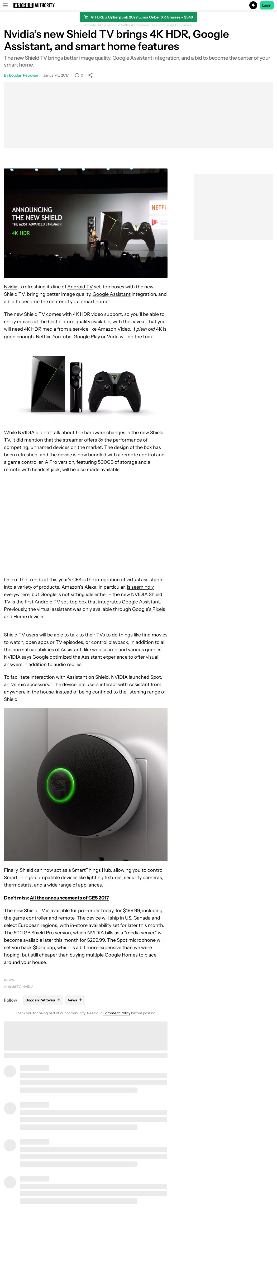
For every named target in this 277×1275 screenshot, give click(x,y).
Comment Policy (116, 1013)
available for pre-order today (82, 910)
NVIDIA (28, 986)
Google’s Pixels (148, 609)
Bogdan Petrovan (23, 75)
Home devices (29, 617)
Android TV (80, 287)
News (9, 980)
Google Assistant (112, 294)
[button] (138, 5)
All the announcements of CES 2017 (69, 898)
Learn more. (184, 25)
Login (267, 5)
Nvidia (10, 287)
